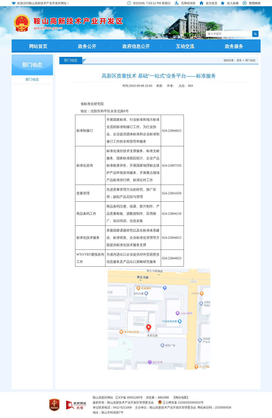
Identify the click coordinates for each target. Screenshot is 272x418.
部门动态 (32, 65)
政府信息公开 (136, 46)
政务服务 (234, 46)
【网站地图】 (181, 397)
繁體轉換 (255, 3)
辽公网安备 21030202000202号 (181, 402)
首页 (239, 60)
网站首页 (38, 46)
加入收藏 (233, 3)
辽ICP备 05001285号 (129, 397)
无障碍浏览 (188, 3)
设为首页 (211, 3)
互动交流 (185, 46)
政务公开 (87, 46)
